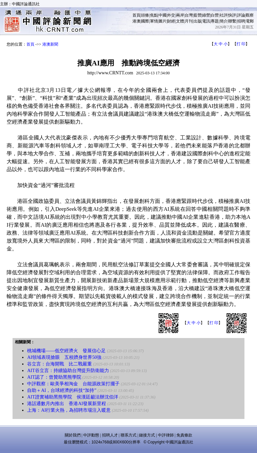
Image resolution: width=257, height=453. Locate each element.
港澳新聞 (50, 44)
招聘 (241, 21)
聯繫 (232, 21)
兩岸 (180, 15)
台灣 (189, 15)
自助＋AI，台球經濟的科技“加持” (61, 390)
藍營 (198, 15)
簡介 (224, 21)
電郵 (250, 21)
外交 (171, 15)
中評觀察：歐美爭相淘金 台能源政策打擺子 (73, 383)
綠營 (206, 15)
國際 (145, 21)
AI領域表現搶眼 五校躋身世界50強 (64, 357)
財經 (171, 21)
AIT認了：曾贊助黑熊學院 (54, 377)
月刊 (189, 21)
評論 (241, 15)
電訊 (206, 21)
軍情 (154, 21)
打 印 (241, 44)
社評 (224, 15)
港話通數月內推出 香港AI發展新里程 (66, 403)
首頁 (136, 15)
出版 (198, 21)
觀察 (250, 15)
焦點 (154, 15)
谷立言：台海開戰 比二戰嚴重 (59, 363)
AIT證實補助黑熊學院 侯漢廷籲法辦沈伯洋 (72, 397)
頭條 (145, 15)
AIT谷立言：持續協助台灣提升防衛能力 (68, 370)
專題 (215, 21)
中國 (162, 15)
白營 (215, 15)
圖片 (162, 21)
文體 (180, 21)
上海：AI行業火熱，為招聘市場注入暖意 (69, 410)
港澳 (136, 21)
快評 (232, 15)
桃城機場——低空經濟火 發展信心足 (66, 350)
